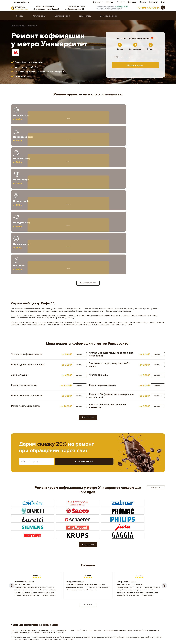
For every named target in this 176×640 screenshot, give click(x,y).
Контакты (153, 2)
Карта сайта (15, 635)
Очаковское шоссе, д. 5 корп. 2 (50, 10)
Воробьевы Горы (98, 590)
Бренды (19, 17)
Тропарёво (58, 604)
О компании (98, 2)
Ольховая (132, 593)
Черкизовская (22, 608)
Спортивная (21, 604)
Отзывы (109, 2)
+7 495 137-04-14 (149, 8)
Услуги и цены (39, 17)
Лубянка (94, 593)
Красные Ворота (23, 593)
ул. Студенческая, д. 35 (76, 10)
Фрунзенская (134, 604)
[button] (164, 468)
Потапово (58, 597)
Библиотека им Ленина (26, 590)
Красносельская (135, 590)
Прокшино (133, 597)
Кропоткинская (60, 593)
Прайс (78, 622)
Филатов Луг (96, 604)
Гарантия (120, 2)
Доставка (132, 2)
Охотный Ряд (22, 597)
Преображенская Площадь (102, 597)
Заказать (78, 237)
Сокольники (133, 601)
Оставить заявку (135, 66)
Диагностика (85, 17)
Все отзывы (88, 488)
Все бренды (156, 371)
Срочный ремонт (62, 17)
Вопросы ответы (18, 622)
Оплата (143, 2)
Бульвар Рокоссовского (63, 590)
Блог (163, 2)
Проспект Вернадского (26, 601)
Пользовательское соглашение (23, 632)
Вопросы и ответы (108, 17)
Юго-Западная (97, 608)
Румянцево (58, 601)
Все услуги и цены (88, 166)
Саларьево (95, 601)
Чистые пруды (60, 608)
